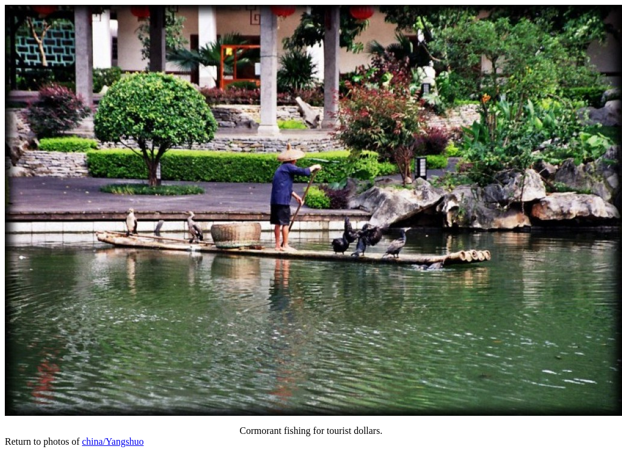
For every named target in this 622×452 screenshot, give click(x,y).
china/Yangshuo (112, 441)
